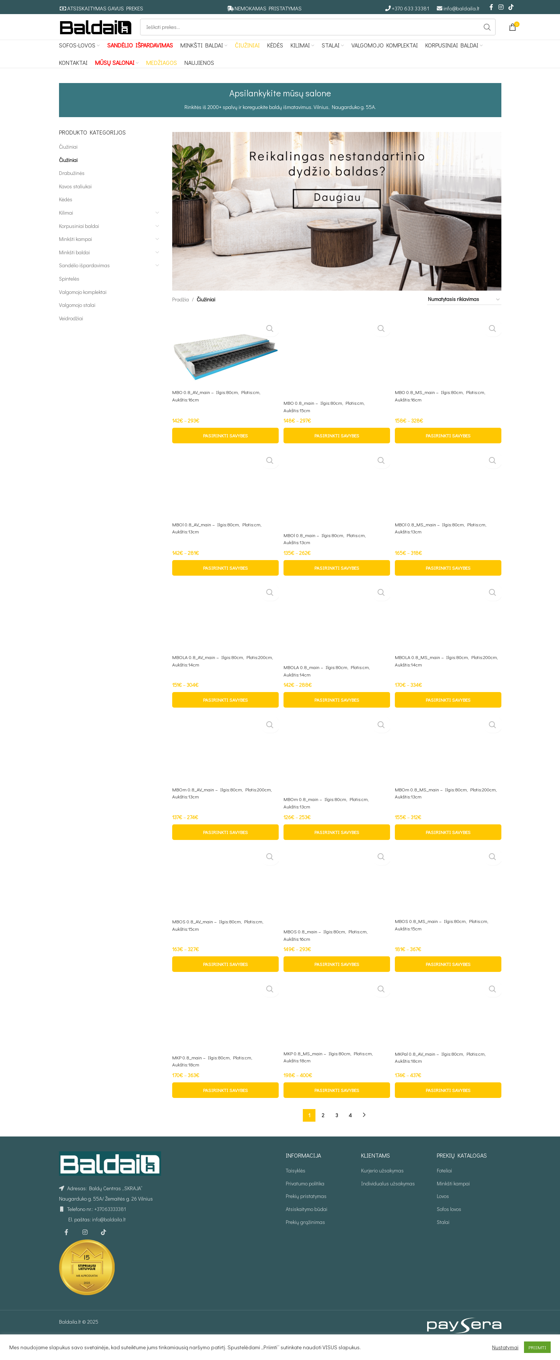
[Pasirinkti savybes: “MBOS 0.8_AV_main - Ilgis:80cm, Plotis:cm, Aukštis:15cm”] (224, 982)
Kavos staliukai (75, 200)
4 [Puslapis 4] (350, 1134)
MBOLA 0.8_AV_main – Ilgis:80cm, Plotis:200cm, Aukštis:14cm (210, 676)
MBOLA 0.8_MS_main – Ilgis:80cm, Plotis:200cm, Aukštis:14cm (435, 676)
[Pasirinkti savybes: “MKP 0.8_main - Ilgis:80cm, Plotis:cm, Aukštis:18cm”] (224, 1109)
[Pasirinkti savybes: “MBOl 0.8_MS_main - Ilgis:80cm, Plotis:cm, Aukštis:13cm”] (448, 581)
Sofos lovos (449, 1228)
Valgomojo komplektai (83, 305)
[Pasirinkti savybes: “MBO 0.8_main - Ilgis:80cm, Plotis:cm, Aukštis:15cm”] (336, 448)
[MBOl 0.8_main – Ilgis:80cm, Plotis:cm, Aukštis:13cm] (336, 503)
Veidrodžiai (71, 332)
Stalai (443, 1240)
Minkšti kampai (75, 253)
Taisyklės (295, 1189)
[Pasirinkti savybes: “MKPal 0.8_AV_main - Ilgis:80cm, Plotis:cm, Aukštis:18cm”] (448, 1109)
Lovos (443, 1215)
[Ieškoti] (318, 34)
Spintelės (69, 292)
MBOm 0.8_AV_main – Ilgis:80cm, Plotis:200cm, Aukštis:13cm (209, 810)
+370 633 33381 (410, 8)
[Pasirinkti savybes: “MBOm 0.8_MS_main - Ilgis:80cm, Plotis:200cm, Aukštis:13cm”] (448, 848)
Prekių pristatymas (306, 1215)
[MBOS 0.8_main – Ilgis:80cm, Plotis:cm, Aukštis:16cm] (336, 903)
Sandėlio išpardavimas (84, 279)
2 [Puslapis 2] (323, 1134)
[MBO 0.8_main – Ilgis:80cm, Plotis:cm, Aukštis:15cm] (336, 369)
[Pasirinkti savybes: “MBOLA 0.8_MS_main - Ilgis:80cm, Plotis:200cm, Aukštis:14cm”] (448, 715)
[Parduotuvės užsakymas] (464, 313)
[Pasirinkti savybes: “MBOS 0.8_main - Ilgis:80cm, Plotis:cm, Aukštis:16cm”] (336, 982)
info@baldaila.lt (461, 8)
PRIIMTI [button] (537, 1347)
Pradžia (180, 313)
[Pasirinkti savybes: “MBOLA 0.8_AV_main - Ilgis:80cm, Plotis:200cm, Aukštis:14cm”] (224, 715)
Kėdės (65, 213)
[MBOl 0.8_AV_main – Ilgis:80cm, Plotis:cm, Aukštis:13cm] (224, 498)
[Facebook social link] (491, 7)
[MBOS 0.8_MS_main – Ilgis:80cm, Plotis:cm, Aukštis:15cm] (448, 898)
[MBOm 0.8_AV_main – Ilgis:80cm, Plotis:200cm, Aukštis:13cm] (224, 764)
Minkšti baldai (74, 266)
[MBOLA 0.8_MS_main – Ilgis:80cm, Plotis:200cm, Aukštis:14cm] (448, 631)
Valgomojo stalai (77, 318)
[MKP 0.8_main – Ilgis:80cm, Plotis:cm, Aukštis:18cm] (224, 1033)
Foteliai (444, 1189)
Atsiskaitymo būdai (306, 1228)
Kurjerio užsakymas (382, 1189)
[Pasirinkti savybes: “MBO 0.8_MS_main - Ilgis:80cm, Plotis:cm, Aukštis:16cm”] (448, 448)
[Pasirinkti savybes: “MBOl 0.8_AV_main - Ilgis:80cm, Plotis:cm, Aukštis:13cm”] (224, 581)
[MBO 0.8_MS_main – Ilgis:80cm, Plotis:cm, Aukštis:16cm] (448, 364)
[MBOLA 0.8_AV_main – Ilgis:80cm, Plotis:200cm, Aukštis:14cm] (224, 631)
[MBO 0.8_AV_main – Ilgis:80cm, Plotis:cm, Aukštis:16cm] (224, 364)
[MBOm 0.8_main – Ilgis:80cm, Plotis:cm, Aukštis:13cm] (336, 769)
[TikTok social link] (511, 7)
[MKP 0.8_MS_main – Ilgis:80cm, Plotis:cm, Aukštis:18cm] (336, 1031)
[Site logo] (95, 33)
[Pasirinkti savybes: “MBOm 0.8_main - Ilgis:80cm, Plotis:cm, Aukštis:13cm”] (336, 848)
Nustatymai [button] (505, 1347)
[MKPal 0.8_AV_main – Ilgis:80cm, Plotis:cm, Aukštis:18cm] (448, 1031)
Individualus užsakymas (388, 1202)
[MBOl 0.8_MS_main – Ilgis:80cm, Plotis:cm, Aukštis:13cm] (448, 498)
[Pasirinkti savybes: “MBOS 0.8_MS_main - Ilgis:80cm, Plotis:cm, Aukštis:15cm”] (448, 982)
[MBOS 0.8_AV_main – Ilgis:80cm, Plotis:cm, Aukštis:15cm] (224, 898)
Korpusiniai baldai (79, 239)
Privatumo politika (305, 1202)
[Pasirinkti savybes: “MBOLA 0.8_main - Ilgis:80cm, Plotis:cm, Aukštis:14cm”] (336, 715)
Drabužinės (72, 187)
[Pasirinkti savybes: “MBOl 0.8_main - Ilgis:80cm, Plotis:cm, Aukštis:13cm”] (336, 581)
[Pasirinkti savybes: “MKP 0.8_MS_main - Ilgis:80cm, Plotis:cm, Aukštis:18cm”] (336, 1109)
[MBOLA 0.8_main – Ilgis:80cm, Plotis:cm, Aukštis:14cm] (336, 636)
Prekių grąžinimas (305, 1240)
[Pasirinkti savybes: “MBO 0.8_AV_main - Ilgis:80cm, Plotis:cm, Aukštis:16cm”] (224, 448)
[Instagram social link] (501, 7)
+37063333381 (110, 1228)
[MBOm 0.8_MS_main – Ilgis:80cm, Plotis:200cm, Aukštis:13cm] (448, 764)
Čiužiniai (68, 160)
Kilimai (66, 226)
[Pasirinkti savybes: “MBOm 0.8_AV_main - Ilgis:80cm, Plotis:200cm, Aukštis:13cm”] (224, 848)
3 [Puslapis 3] (336, 1134)
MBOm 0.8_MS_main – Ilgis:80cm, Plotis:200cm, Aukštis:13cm (434, 810)
